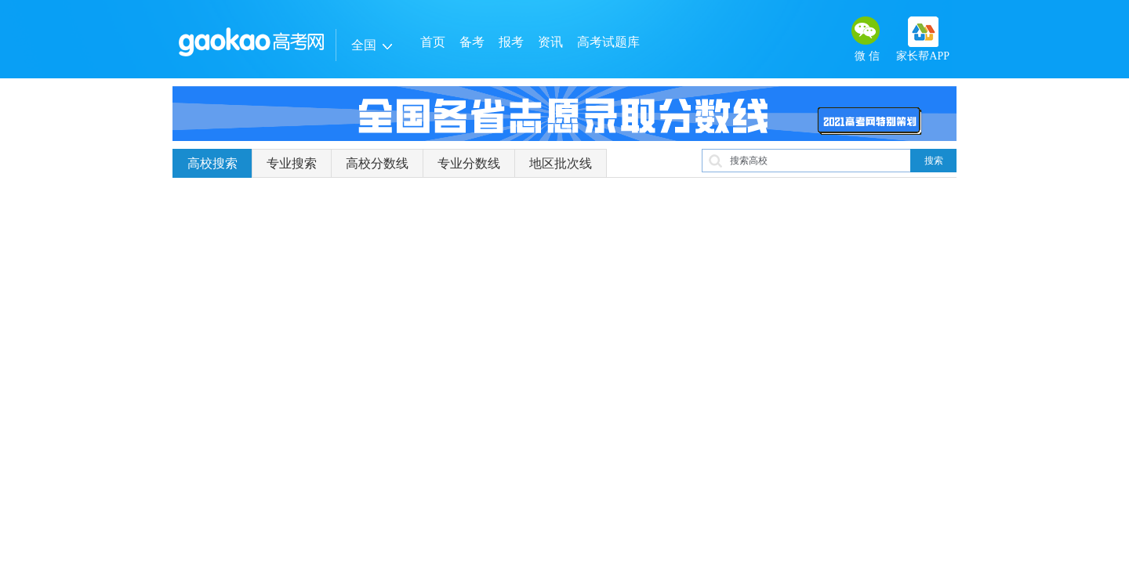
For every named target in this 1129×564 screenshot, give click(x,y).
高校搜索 (212, 163)
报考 (511, 42)
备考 (472, 42)
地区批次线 (560, 163)
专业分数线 (468, 163)
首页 (432, 42)
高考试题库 (608, 42)
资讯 (550, 42)
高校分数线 (377, 163)
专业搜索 (292, 163)
